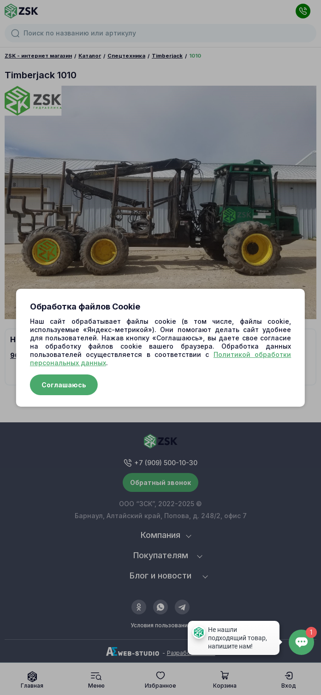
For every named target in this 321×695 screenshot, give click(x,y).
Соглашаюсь (64, 385)
